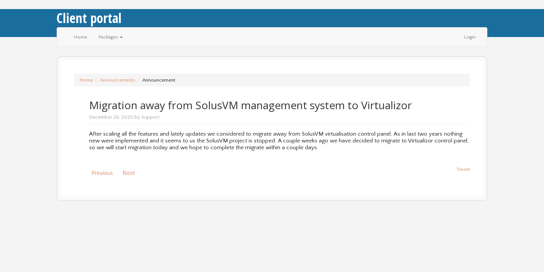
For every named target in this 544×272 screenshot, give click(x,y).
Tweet (463, 169)
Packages (111, 37)
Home (80, 37)
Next (130, 173)
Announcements (117, 80)
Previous (100, 173)
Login (470, 37)
